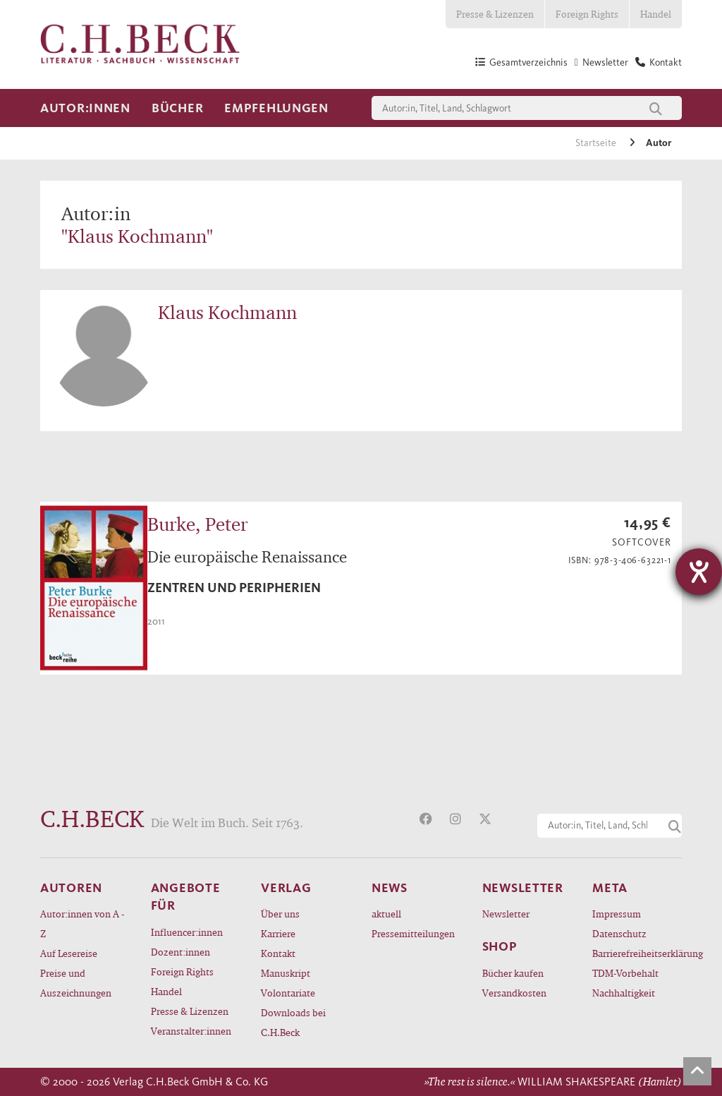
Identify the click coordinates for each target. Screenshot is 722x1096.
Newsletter (506, 914)
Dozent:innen (180, 952)
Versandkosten (514, 993)
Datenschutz (619, 933)
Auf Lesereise (68, 953)
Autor (658, 143)
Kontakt (278, 953)
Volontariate (288, 993)
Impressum (616, 914)
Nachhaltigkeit (623, 993)
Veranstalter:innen (191, 1031)
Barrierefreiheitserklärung (637, 953)
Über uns (280, 914)
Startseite (596, 143)
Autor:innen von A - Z (82, 923)
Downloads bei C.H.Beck (293, 1022)
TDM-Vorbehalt (625, 973)
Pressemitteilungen (413, 933)
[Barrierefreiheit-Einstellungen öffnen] (698, 571)
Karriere (278, 933)
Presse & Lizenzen (495, 14)
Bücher (177, 108)
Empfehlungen (276, 108)
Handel (655, 14)
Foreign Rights (587, 14)
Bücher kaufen (513, 973)
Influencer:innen (187, 932)
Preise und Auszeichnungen (75, 983)
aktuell (386, 914)
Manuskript (285, 973)
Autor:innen (85, 108)
